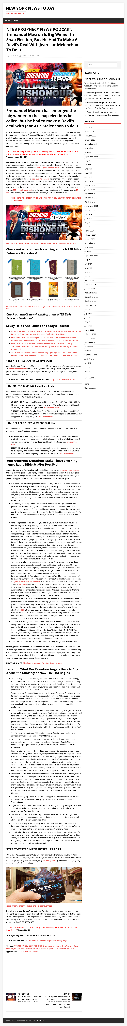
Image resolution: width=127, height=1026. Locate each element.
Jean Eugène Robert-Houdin (49, 168)
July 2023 (88, 264)
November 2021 (90, 346)
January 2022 (89, 338)
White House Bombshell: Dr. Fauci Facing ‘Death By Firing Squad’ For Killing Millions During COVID (101, 86)
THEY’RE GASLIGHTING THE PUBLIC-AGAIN (102, 79)
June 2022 (88, 317)
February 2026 (90, 136)
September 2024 (91, 206)
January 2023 (89, 288)
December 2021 (90, 342)
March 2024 (89, 231)
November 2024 (90, 198)
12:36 (23, 610)
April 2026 (88, 127)
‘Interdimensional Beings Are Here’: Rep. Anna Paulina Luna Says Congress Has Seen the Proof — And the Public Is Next (102, 105)
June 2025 (88, 169)
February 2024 (90, 235)
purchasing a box (49, 860)
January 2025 (89, 189)
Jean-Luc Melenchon (40, 179)
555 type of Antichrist (22, 190)
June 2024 (88, 218)
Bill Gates (23, 584)
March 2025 (89, 181)
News (16, 20)
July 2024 (88, 214)
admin (23, 56)
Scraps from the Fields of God (63, 379)
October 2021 (89, 350)
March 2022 (89, 330)
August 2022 (89, 309)
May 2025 (88, 173)
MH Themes (40, 1020)
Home (7, 20)
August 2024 (89, 210)
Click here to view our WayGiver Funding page (42, 663)
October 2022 (89, 301)
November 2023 (90, 247)
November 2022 (90, 297)
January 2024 (89, 239)
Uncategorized (90, 388)
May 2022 (88, 321)
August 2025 (89, 160)
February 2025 (90, 185)
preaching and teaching (70, 470)
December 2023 (90, 243)
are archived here (51, 407)
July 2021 (88, 363)
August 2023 (89, 260)
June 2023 (88, 268)
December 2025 (90, 144)
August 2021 (89, 359)
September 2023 (91, 255)
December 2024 (90, 193)
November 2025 (90, 148)
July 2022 (88, 313)
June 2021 (88, 367)
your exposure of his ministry (27, 581)
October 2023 (89, 251)
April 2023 (88, 276)
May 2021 (88, 371)
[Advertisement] (44, 972)
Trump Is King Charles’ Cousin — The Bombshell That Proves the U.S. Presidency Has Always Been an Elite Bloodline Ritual (102, 95)
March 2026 (89, 131)
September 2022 (91, 305)
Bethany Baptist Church (17, 369)
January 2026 (89, 140)
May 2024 (88, 222)
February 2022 (90, 334)
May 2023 (88, 272)
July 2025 (88, 165)
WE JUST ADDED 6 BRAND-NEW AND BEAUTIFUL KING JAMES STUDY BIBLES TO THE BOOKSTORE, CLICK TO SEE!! (43, 308)
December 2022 (90, 293)
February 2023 (90, 284)
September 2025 (91, 156)
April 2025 (88, 177)
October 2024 (89, 202)
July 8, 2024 (14, 56)
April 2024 (88, 226)
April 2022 (88, 326)
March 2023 (89, 280)
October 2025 (89, 152)
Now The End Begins (29, 951)
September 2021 (91, 355)
